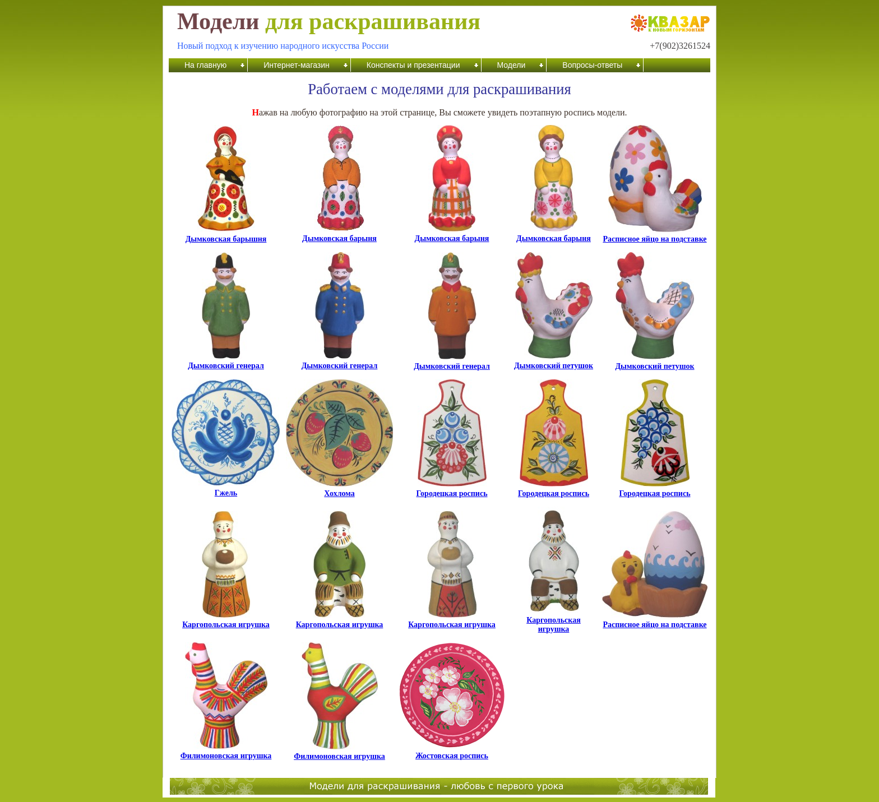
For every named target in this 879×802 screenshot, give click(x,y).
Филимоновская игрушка (226, 752)
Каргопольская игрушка (226, 621)
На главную (205, 65)
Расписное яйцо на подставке (654, 235)
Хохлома (339, 490)
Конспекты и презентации (413, 65)
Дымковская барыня (339, 235)
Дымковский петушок (553, 362)
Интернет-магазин (296, 65)
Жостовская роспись (452, 752)
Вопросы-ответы (592, 65)
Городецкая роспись (451, 490)
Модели (511, 65)
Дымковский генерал (226, 362)
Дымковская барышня (226, 235)
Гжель (226, 489)
